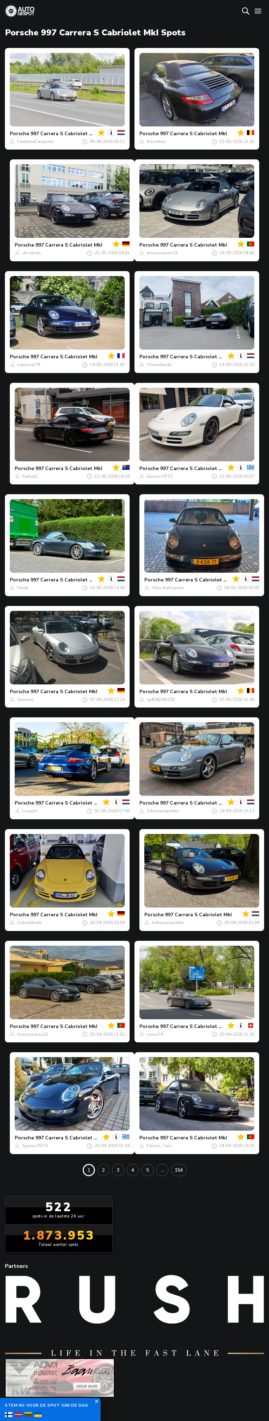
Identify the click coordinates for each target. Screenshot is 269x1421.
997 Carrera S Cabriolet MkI (63, 133)
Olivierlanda (159, 364)
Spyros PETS (160, 476)
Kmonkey (156, 141)
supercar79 (28, 364)
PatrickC (30, 476)
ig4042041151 (161, 699)
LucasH (29, 811)
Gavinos (25, 699)
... (162, 1170)
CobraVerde (29, 922)
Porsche (19, 133)
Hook (22, 588)
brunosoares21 (162, 253)
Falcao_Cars (159, 1145)
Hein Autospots (168, 588)
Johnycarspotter (163, 811)
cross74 (155, 1034)
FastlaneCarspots (35, 141)
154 (178, 1170)
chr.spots (31, 253)
